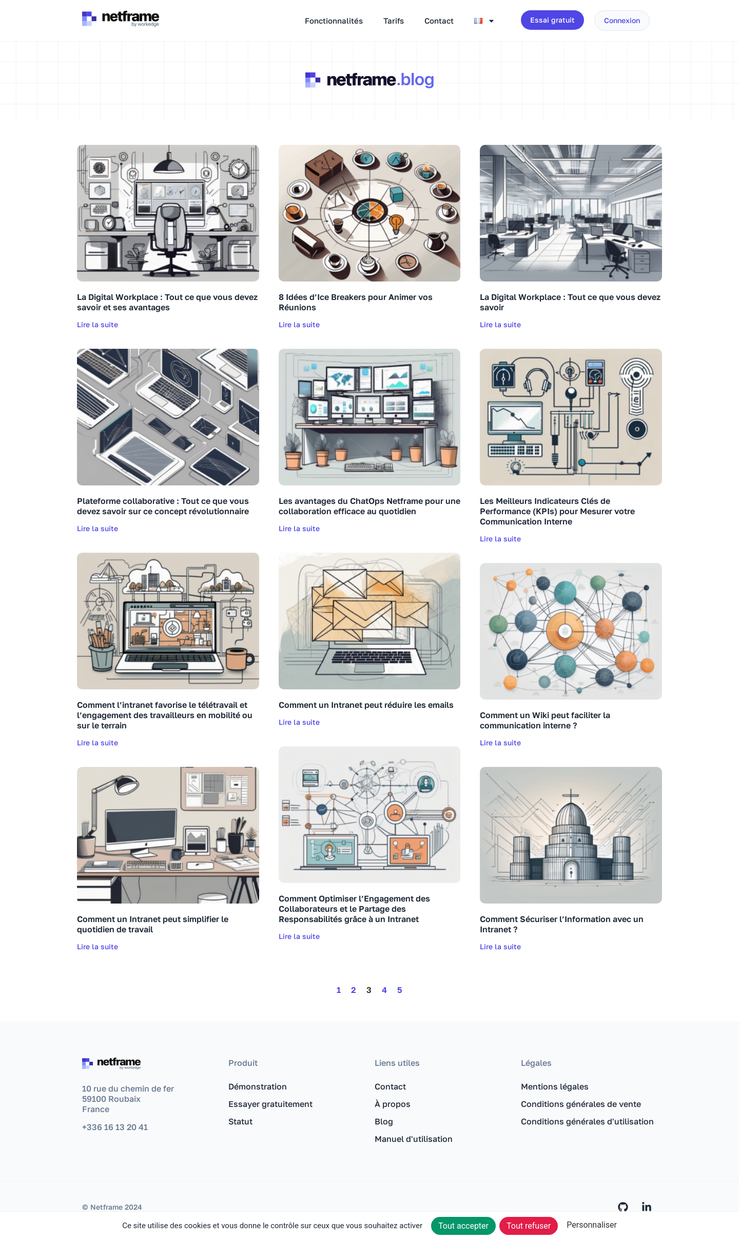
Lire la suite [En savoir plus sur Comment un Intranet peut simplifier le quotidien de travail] (97, 946)
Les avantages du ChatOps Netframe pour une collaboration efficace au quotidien (369, 506)
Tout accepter (463, 1226)
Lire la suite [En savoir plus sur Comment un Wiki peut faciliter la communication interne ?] (500, 742)
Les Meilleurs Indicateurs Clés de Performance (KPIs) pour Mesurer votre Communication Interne (557, 511)
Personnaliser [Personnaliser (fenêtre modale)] (592, 1225)
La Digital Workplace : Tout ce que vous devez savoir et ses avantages (167, 302)
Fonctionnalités (334, 20)
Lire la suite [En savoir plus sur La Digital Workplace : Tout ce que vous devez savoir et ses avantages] (97, 324)
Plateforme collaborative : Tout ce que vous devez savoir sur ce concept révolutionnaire (163, 506)
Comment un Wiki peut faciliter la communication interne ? (545, 720)
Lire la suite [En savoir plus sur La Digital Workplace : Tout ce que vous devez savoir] (500, 324)
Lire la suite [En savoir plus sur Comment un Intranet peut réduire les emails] (299, 722)
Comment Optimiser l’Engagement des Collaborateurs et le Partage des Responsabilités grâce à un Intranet (354, 908)
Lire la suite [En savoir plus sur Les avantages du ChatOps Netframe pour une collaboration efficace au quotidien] (299, 528)
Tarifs (393, 20)
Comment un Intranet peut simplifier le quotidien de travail (152, 924)
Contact (439, 20)
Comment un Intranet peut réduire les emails (366, 705)
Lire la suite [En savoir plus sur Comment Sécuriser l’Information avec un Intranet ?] (500, 946)
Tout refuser (529, 1226)
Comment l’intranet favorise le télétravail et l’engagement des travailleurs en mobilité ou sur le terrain (164, 715)
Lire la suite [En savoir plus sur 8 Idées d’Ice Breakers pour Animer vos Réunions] (299, 324)
